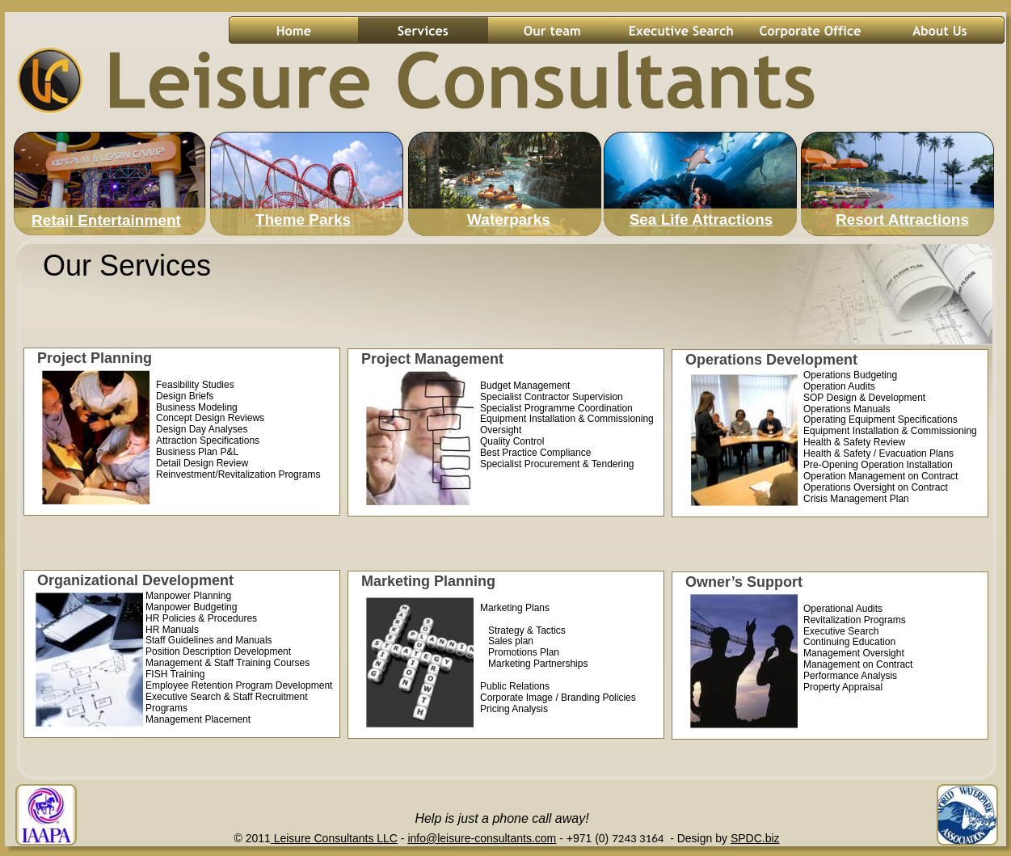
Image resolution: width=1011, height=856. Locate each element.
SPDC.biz (755, 838)
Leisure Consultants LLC (336, 838)
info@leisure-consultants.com (481, 838)
